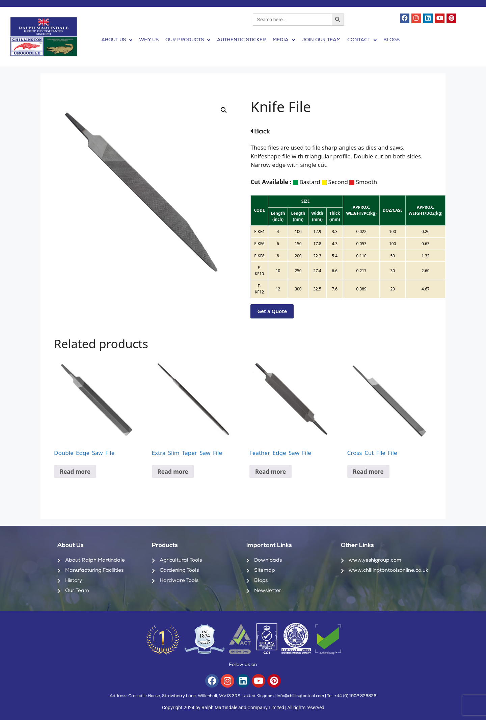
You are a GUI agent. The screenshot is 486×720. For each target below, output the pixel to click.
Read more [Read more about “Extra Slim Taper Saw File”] (173, 471)
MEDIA (284, 40)
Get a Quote (272, 311)
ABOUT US (116, 40)
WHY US (149, 40)
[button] (117, 40)
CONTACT (362, 40)
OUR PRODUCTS (187, 40)
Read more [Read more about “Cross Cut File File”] (368, 471)
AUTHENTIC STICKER (241, 40)
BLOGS (391, 40)
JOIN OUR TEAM (321, 40)
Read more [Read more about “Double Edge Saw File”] (75, 471)
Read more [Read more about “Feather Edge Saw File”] (270, 471)
